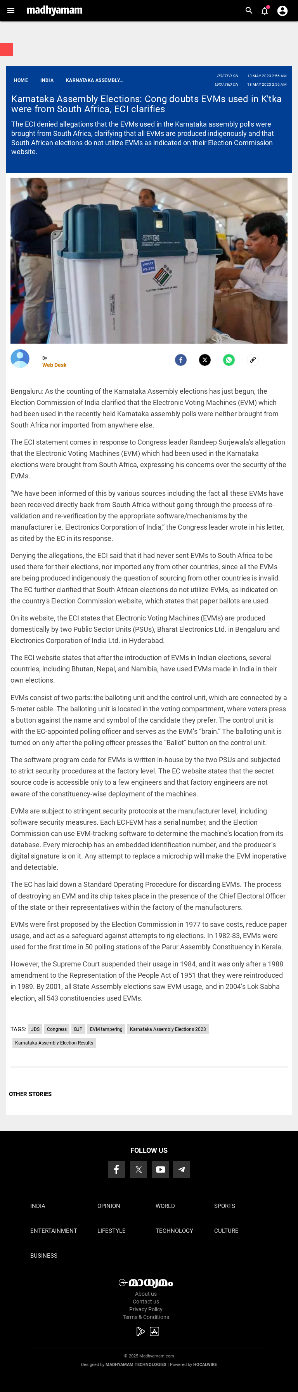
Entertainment (53, 1230)
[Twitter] (205, 360)
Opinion (108, 1206)
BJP (78, 1029)
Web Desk (54, 365)
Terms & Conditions (146, 1317)
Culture (226, 1230)
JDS (35, 1029)
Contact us (146, 1301)
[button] (10, 10)
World (165, 1206)
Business (43, 1255)
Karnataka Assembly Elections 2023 (168, 1029)
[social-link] (253, 360)
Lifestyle (111, 1230)
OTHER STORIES (30, 1094)
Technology (174, 1230)
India (37, 1206)
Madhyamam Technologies (136, 1364)
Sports (224, 1206)
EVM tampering (106, 1029)
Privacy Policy (146, 1309)
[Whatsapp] (229, 360)
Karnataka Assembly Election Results (54, 1043)
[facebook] (181, 360)
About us (146, 1294)
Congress (57, 1029)
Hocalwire (205, 1364)
